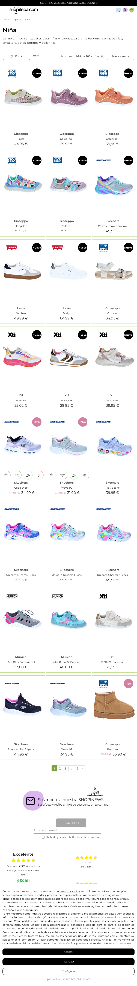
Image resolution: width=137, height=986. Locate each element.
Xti (21, 395)
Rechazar (68, 961)
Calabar (67, 226)
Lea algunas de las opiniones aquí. (23, 872)
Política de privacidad (86, 837)
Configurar (68, 971)
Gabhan (21, 313)
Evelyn (66, 313)
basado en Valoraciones (23, 866)
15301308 (66, 400)
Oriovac (112, 313)
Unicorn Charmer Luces (112, 574)
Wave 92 (66, 487)
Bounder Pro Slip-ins (20, 749)
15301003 (112, 400)
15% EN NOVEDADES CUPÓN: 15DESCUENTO (68, 2)
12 (77, 768)
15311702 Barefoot (112, 662)
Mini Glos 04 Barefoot (21, 662)
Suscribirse (71, 822)
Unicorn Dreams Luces (21, 574)
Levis (21, 308)
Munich (20, 657)
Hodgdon (21, 226)
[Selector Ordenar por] (120, 56)
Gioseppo (21, 133)
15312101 (21, 400)
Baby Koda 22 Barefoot (67, 662)
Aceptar (68, 951)
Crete (21, 138)
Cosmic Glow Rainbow (112, 226)
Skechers (112, 221)
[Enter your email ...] (67, 830)
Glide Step (21, 487)
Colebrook (66, 138)
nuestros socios (69, 891)
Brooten (112, 749)
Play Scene (112, 487)
